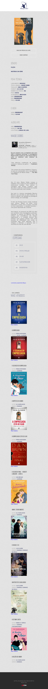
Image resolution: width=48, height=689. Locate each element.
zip (16, 245)
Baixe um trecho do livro (23, 50)
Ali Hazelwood (20, 660)
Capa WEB (21, 256)
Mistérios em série (17, 71)
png (16, 251)
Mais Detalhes (14, 324)
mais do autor (22, 144)
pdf (16, 262)
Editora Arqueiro (24, 5)
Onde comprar (23, 55)
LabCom (24, 687)
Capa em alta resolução (24, 251)
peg (16, 256)
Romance (19, 662)
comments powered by (18, 283)
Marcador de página (23, 267)
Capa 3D (21, 245)
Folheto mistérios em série (24, 262)
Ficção (13, 67)
